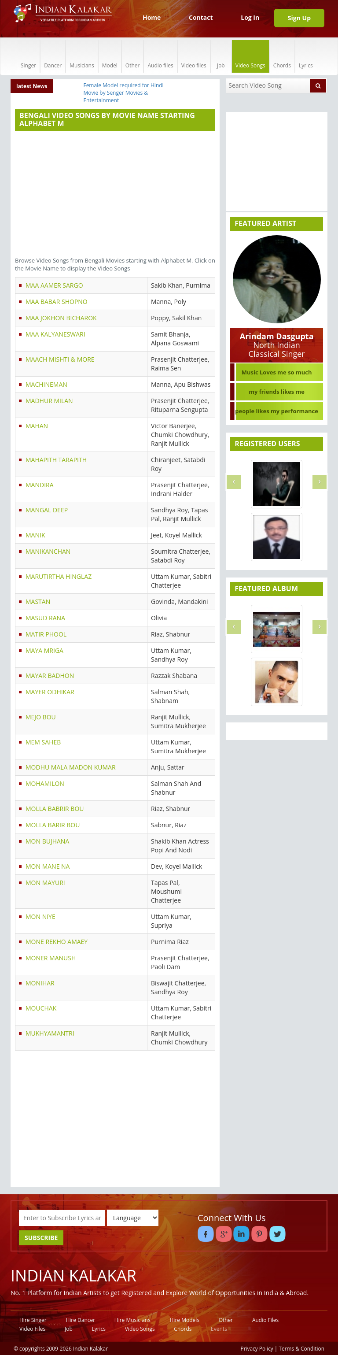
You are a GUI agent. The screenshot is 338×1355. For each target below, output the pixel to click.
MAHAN (37, 426)
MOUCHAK (41, 1008)
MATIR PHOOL (46, 634)
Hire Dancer (80, 1320)
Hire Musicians (132, 1320)
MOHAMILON (45, 783)
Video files (193, 56)
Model (110, 56)
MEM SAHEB (43, 742)
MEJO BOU (41, 717)
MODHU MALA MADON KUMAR (71, 767)
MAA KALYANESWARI (55, 334)
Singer (28, 56)
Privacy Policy (257, 1348)
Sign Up (299, 18)
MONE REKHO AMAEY (57, 941)
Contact (201, 17)
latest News (32, 86)
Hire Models (184, 1320)
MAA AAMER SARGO (54, 285)
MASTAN (38, 601)
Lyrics (306, 56)
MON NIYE (40, 916)
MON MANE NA (48, 866)
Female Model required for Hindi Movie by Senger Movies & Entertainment (123, 92)
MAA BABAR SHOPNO (57, 301)
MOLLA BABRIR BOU (55, 808)
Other (132, 56)
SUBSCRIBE (41, 1237)
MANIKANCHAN (48, 551)
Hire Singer (33, 1320)
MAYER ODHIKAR (50, 692)
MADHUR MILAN (49, 400)
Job (221, 56)
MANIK (35, 535)
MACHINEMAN (46, 384)
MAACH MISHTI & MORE (60, 359)
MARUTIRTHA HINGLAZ (59, 576)
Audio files (160, 56)
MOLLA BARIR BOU (53, 825)
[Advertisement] (115, 194)
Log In (250, 17)
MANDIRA (40, 485)
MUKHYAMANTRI (50, 1033)
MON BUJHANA (47, 841)
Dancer (53, 56)
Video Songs (250, 56)
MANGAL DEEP (47, 510)
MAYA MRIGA (44, 650)
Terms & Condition (302, 1348)
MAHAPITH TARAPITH (56, 459)
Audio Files (265, 1320)
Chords (282, 56)
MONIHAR (40, 983)
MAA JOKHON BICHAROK (61, 318)
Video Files (32, 1329)
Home (152, 17)
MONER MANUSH (51, 958)
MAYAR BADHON (50, 675)
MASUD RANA (45, 618)
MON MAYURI (45, 882)
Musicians (82, 56)
